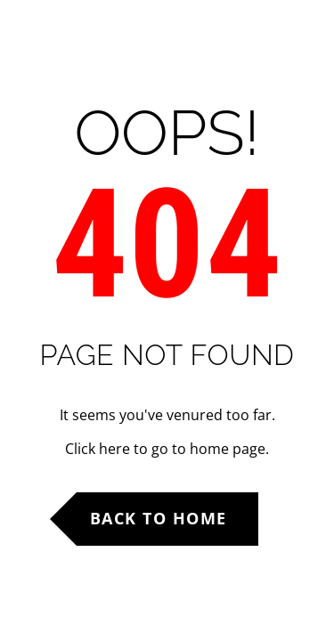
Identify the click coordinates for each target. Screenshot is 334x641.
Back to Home (158, 518)
